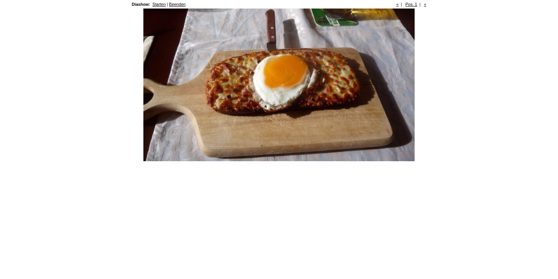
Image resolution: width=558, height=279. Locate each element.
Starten (158, 4)
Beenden (177, 4)
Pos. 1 (411, 4)
